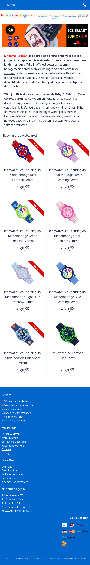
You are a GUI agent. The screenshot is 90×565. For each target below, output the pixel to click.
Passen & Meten (11, 433)
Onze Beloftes (9, 470)
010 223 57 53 (12, 503)
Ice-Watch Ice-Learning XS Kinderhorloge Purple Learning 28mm (67, 175)
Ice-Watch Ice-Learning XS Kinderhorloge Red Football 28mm (22, 175)
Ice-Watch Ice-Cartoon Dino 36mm (67, 355)
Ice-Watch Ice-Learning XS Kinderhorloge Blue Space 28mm (22, 358)
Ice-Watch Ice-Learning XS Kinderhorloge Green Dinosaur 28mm (22, 236)
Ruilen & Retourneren (13, 445)
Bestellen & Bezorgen (14, 441)
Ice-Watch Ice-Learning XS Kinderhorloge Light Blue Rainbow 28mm (22, 297)
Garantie (6, 449)
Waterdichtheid (10, 437)
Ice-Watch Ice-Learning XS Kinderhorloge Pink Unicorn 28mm (67, 236)
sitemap (35, 558)
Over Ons (7, 466)
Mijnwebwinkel (80, 558)
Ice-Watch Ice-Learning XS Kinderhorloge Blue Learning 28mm (67, 297)
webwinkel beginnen (53, 558)
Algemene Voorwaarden (15, 481)
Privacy (5, 453)
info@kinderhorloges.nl (17, 506)
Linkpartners (8, 478)
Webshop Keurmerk (12, 474)
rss (42, 558)
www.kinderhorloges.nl (18, 510)
